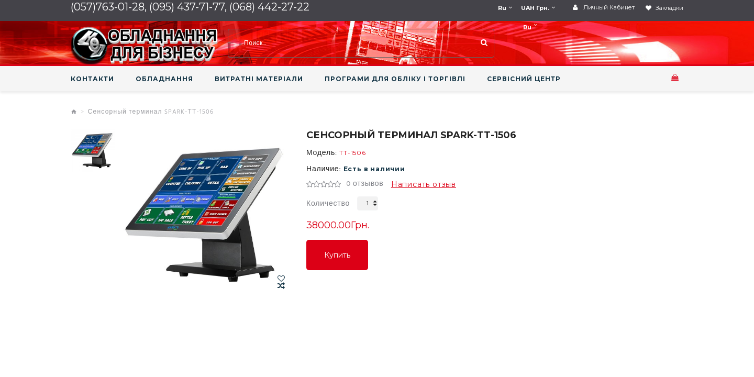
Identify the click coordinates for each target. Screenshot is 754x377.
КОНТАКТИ (92, 79)
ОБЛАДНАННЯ (164, 79)
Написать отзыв (423, 184)
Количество (328, 204)
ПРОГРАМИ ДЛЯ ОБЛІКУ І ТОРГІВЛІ (395, 79)
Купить (337, 255)
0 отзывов (364, 184)
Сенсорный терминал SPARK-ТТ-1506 (151, 112)
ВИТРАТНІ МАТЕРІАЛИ (259, 79)
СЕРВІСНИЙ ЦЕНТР (524, 79)
